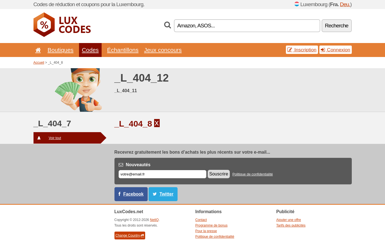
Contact (201, 220)
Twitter (166, 194)
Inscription (301, 50)
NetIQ (154, 220)
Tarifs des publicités (291, 225)
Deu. (345, 4)
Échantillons (123, 50)
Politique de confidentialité (252, 174)
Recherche (336, 25)
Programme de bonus (211, 225)
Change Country (130, 235)
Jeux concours (163, 50)
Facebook (133, 194)
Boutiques (60, 50)
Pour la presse (206, 231)
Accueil (39, 63)
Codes (90, 50)
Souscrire (218, 174)
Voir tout (47, 138)
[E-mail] (162, 174)
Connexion (335, 50)
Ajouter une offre (288, 220)
